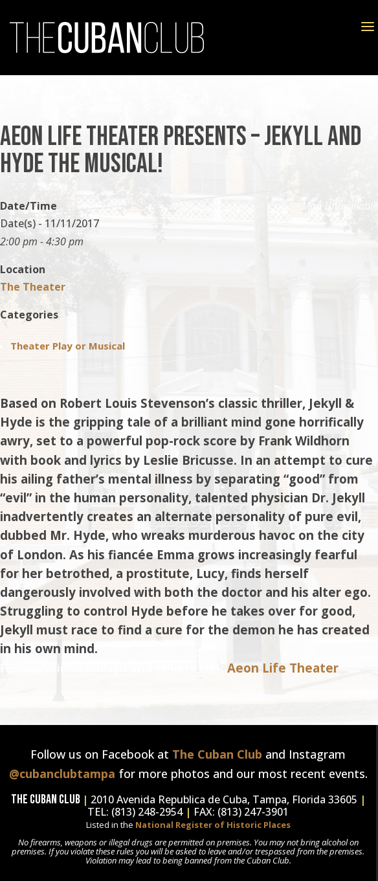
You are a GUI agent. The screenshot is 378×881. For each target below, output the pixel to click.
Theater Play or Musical (67, 345)
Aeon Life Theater (284, 668)
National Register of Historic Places (213, 825)
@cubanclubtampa (62, 773)
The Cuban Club (217, 754)
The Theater (32, 287)
